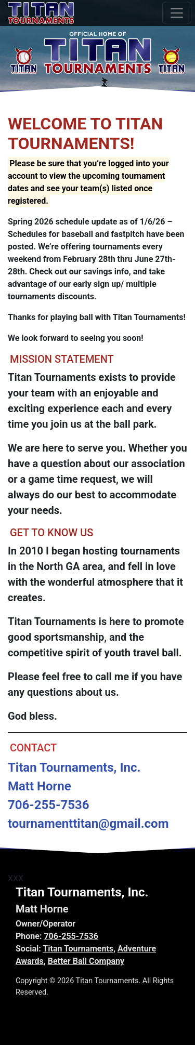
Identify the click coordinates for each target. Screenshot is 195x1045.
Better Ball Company (86, 961)
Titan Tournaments (78, 949)
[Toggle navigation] (176, 13)
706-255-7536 (71, 936)
